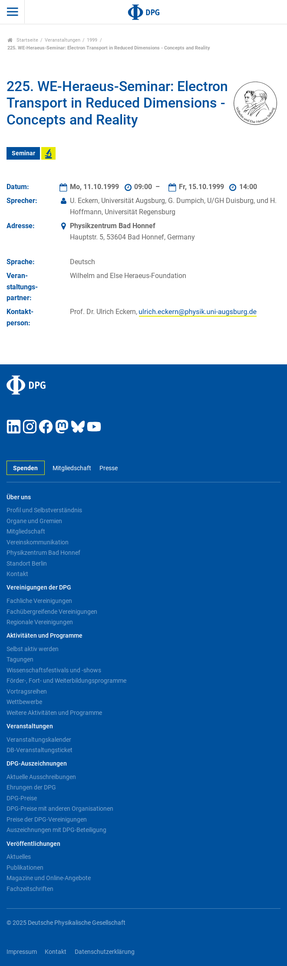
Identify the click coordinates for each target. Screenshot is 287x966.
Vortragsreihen (27, 691)
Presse (108, 468)
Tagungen (20, 659)
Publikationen (25, 867)
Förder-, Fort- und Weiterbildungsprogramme (66, 680)
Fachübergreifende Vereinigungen (52, 611)
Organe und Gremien (34, 520)
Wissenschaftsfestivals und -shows (54, 670)
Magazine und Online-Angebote (49, 877)
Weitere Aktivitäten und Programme (54, 712)
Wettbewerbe (24, 701)
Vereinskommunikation (38, 542)
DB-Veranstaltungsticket (40, 750)
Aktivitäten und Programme (44, 635)
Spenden (25, 468)
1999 (92, 40)
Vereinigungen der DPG (39, 587)
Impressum (22, 952)
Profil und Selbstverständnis (44, 510)
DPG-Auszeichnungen (37, 763)
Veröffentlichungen (33, 844)
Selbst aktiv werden (33, 648)
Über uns (19, 497)
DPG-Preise (22, 798)
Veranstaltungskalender (39, 739)
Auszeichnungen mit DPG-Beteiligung (56, 829)
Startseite (22, 40)
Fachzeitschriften (30, 888)
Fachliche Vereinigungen (39, 600)
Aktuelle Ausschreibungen (41, 776)
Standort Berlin (27, 563)
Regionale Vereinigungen (40, 622)
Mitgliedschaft (72, 468)
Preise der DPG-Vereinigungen (47, 819)
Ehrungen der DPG (31, 787)
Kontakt (17, 573)
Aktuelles (19, 856)
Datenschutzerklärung (105, 952)
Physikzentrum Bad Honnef (43, 552)
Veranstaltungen (62, 40)
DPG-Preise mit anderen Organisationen (60, 808)
